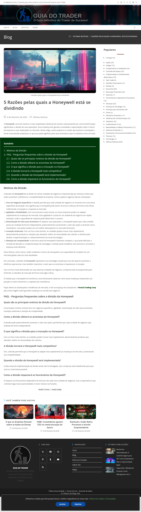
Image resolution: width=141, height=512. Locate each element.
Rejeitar (78, 504)
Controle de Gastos (113, 71)
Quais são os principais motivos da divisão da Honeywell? (38, 158)
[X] (42, 451)
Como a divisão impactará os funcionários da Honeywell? (38, 178)
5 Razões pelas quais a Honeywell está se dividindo (114, 36)
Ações (108, 62)
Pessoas (109, 136)
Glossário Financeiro (113, 115)
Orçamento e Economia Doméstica (119, 133)
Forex (108, 112)
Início (74, 450)
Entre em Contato (79, 460)
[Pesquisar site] (134, 27)
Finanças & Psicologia (114, 106)
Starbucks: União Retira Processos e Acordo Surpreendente (81, 424)
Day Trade (110, 80)
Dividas (108, 86)
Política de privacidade (56, 491)
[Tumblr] (50, 459)
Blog (74, 455)
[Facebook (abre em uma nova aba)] (121, 2)
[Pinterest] (42, 459)
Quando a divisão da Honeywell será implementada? (36, 174)
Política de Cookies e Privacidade (102, 499)
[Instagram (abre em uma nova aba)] (127, 2)
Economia (110, 89)
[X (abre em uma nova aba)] (118, 2)
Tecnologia (110, 139)
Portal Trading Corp (87, 287)
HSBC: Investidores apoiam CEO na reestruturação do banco (50, 424)
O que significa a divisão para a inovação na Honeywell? (37, 166)
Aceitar (62, 504)
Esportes (109, 95)
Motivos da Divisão (15, 150)
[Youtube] (58, 459)
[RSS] (42, 467)
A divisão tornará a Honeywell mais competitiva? (34, 170)
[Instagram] (58, 451)
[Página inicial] (70, 36)
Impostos (109, 121)
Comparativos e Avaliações (116, 68)
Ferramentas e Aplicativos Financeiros (120, 98)
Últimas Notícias (40, 117)
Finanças (109, 103)
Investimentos (111, 124)
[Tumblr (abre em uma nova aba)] (130, 2)
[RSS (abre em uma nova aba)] (136, 2)
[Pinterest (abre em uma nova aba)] (124, 2)
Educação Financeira (114, 92)
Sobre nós (76, 465)
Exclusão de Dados (85, 491)
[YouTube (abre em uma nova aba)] (133, 2)
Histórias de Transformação (116, 118)
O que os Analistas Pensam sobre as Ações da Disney (19, 423)
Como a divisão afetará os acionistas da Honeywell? (35, 162)
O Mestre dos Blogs (69, 493)
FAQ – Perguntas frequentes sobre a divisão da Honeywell (35, 154)
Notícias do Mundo (113, 130)
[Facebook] (50, 451)
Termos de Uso (72, 491)
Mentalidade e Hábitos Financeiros (119, 127)
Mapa (74, 469)
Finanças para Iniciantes (115, 109)
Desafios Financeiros (114, 83)
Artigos (108, 65)
